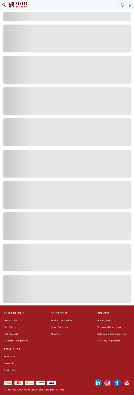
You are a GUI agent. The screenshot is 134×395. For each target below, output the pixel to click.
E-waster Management (16, 340)
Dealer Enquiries (59, 327)
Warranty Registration (109, 340)
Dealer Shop (10, 363)
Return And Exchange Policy (112, 334)
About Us (56, 334)
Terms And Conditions (109, 327)
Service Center (11, 370)
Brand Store (10, 356)
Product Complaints (61, 320)
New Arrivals (10, 320)
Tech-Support (11, 334)
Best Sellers (10, 327)
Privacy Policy (104, 320)
